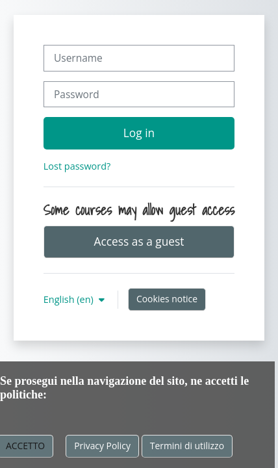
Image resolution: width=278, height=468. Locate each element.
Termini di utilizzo (187, 445)
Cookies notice (166, 298)
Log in (139, 132)
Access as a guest (139, 241)
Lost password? (77, 166)
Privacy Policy (102, 445)
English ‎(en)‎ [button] (70, 299)
